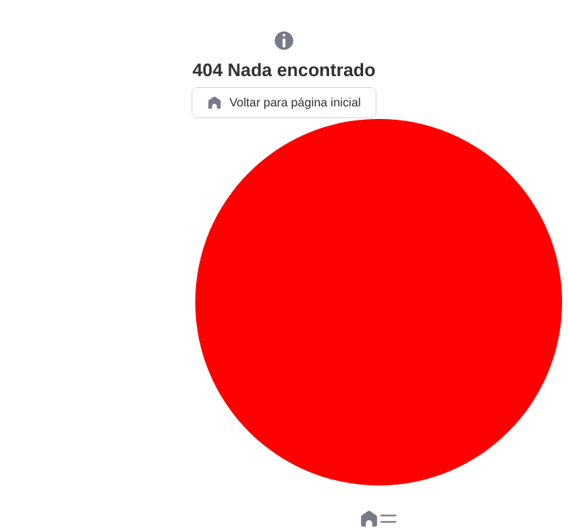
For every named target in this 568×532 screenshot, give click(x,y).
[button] (388, 518)
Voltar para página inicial (284, 102)
